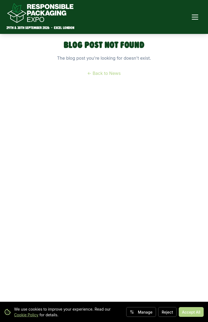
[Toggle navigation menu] (195, 17)
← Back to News (104, 73)
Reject (167, 312)
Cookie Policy (26, 315)
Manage (141, 312)
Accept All (191, 312)
